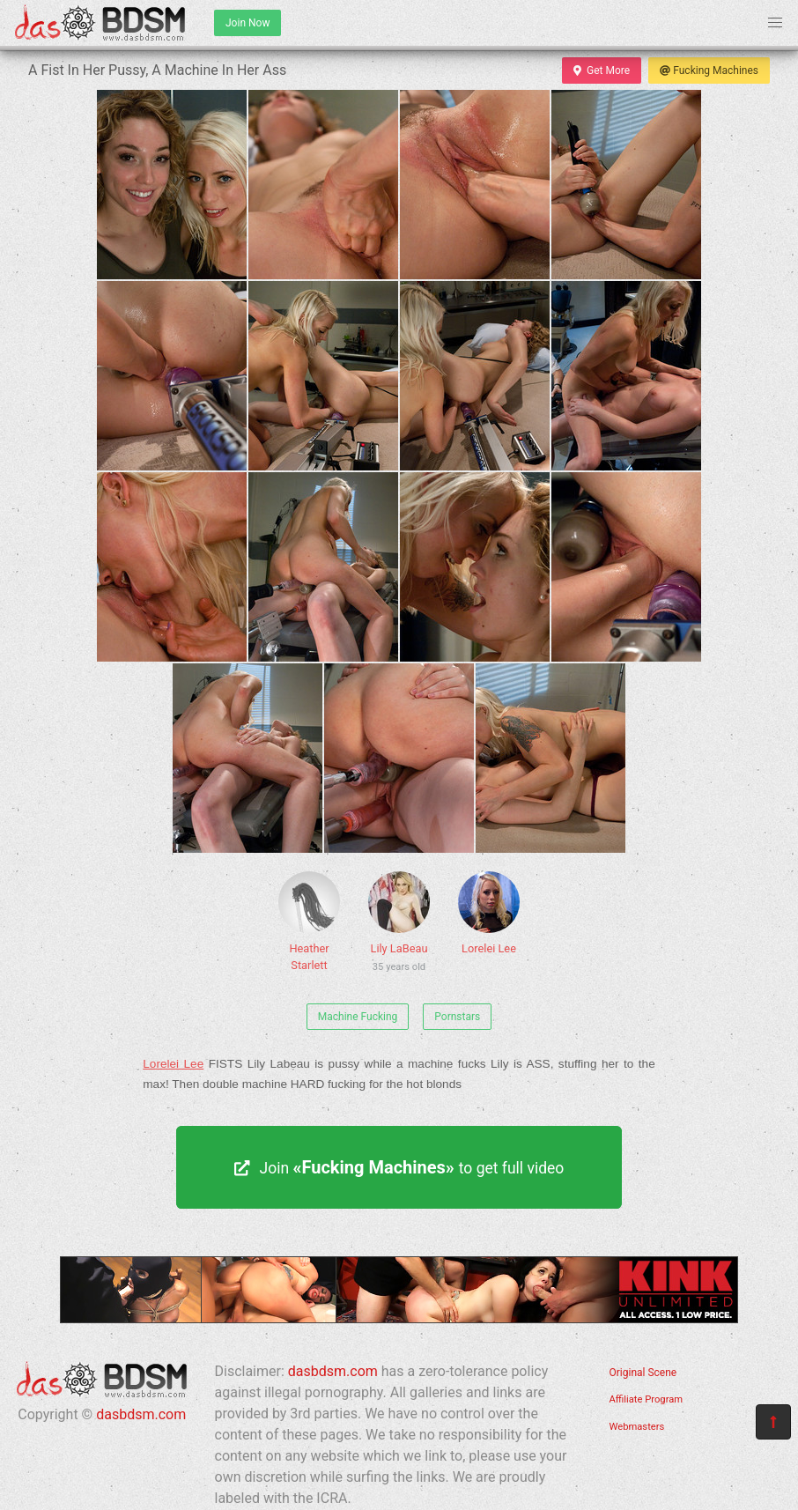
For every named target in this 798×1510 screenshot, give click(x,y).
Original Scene (643, 1372)
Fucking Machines (709, 70)
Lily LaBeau (399, 925)
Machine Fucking (358, 1016)
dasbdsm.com (141, 1414)
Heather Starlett (309, 921)
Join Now (247, 23)
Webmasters (637, 1426)
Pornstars (457, 1016)
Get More (601, 70)
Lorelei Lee (489, 913)
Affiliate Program (646, 1399)
